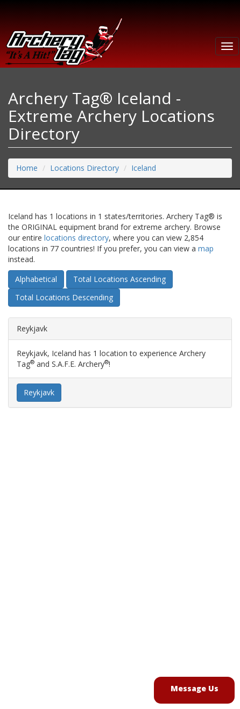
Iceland (143, 168)
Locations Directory (84, 168)
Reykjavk (39, 392)
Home (27, 168)
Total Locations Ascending (119, 279)
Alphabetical (36, 279)
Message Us (194, 688)
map (206, 248)
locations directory (76, 238)
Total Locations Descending (64, 297)
